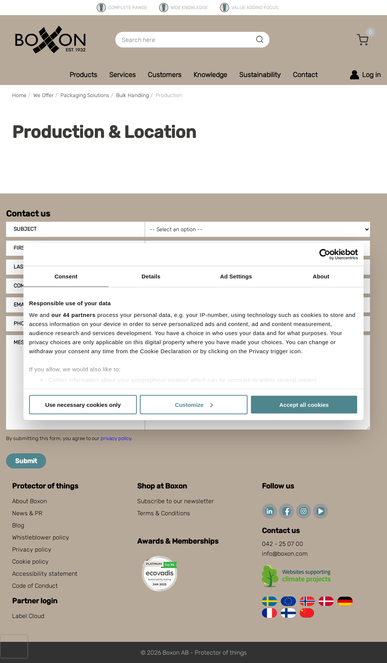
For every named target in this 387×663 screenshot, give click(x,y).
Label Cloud (28, 616)
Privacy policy (31, 549)
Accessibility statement (44, 573)
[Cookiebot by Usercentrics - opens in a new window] (325, 254)
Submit (26, 461)
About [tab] (321, 276)
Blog (18, 525)
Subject (25, 229)
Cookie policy (30, 561)
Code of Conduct (35, 585)
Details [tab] (151, 276)
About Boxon (29, 501)
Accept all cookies (304, 404)
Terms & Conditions (163, 513)
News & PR (27, 513)
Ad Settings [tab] (236, 276)
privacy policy (116, 438)
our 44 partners (73, 315)
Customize (194, 404)
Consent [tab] (65, 276)
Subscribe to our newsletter (175, 501)
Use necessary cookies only (83, 404)
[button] (363, 40)
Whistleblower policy (40, 537)
